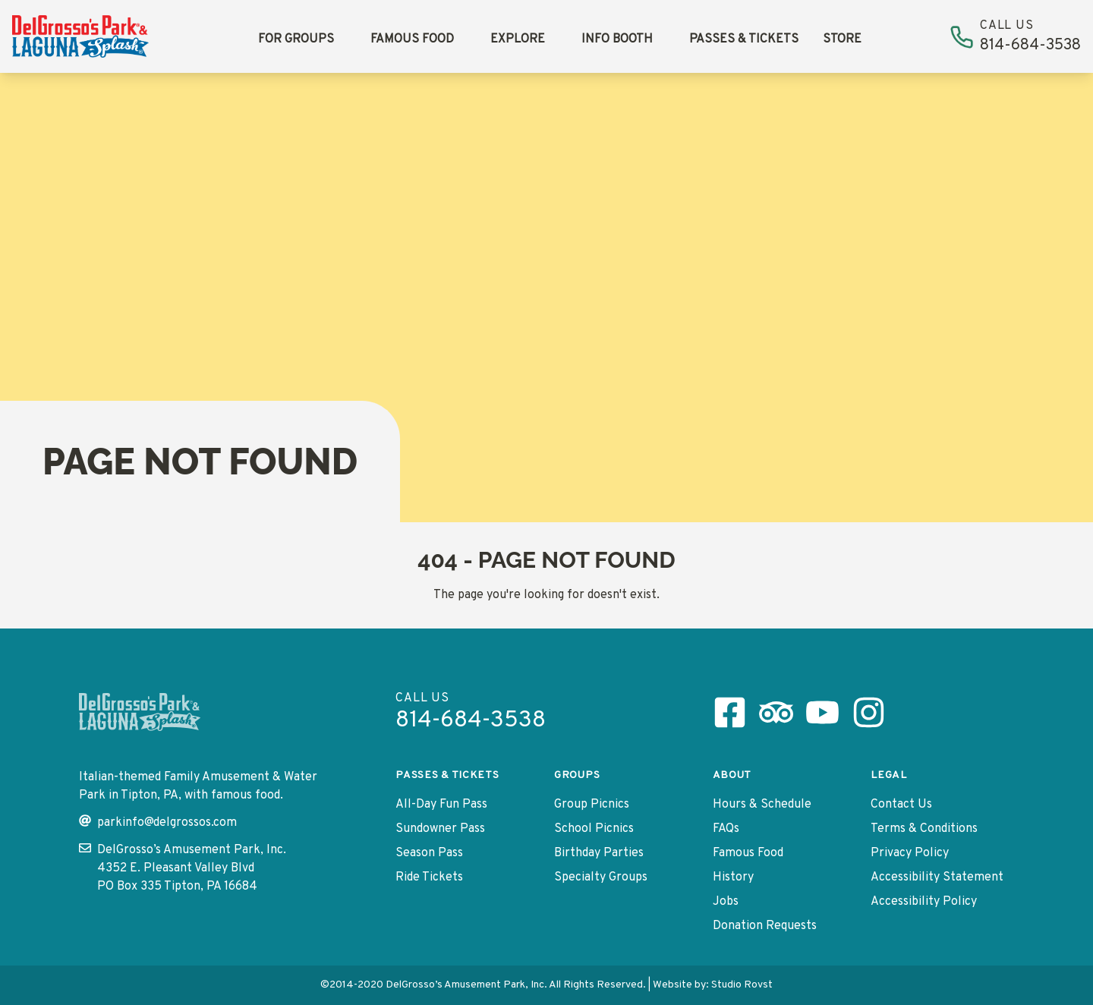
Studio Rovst (742, 984)
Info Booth (617, 39)
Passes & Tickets (743, 39)
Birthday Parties (599, 853)
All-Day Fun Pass (441, 804)
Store (842, 39)
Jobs (726, 901)
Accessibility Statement (937, 877)
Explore (517, 39)
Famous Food (412, 39)
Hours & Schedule (762, 804)
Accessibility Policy (924, 901)
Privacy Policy (910, 853)
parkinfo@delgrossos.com (158, 822)
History (733, 877)
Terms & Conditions (924, 828)
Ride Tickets (429, 877)
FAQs (726, 828)
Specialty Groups (600, 877)
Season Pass (429, 853)
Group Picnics (591, 804)
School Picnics (594, 828)
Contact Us (901, 804)
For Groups (296, 39)
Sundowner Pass (440, 828)
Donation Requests (765, 926)
